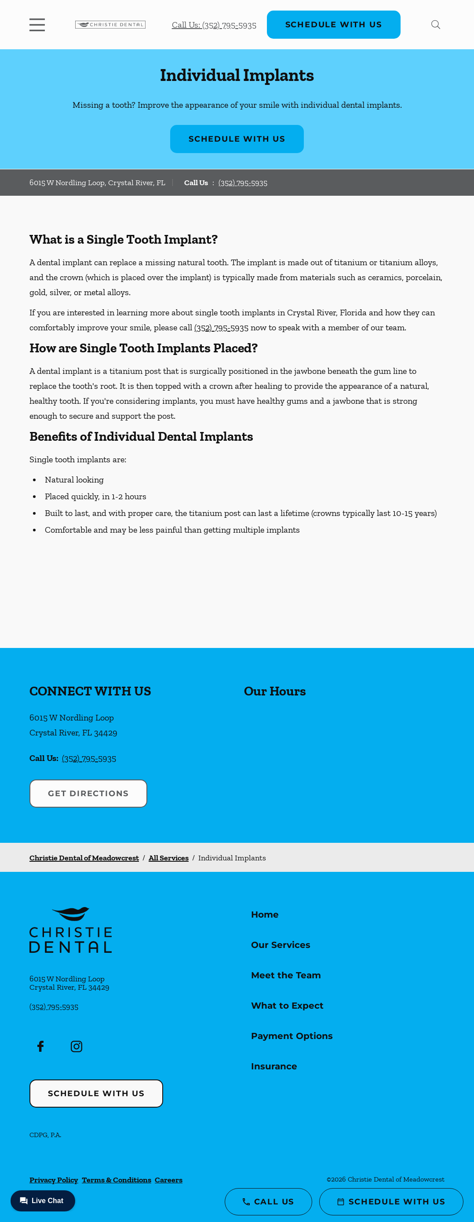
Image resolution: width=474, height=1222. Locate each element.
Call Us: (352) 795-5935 (214, 24)
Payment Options (292, 1036)
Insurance (274, 1066)
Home (265, 914)
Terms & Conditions (116, 1180)
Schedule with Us (333, 24)
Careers (168, 1180)
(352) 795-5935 (243, 182)
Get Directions (88, 793)
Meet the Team (286, 975)
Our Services (280, 945)
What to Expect (287, 1005)
